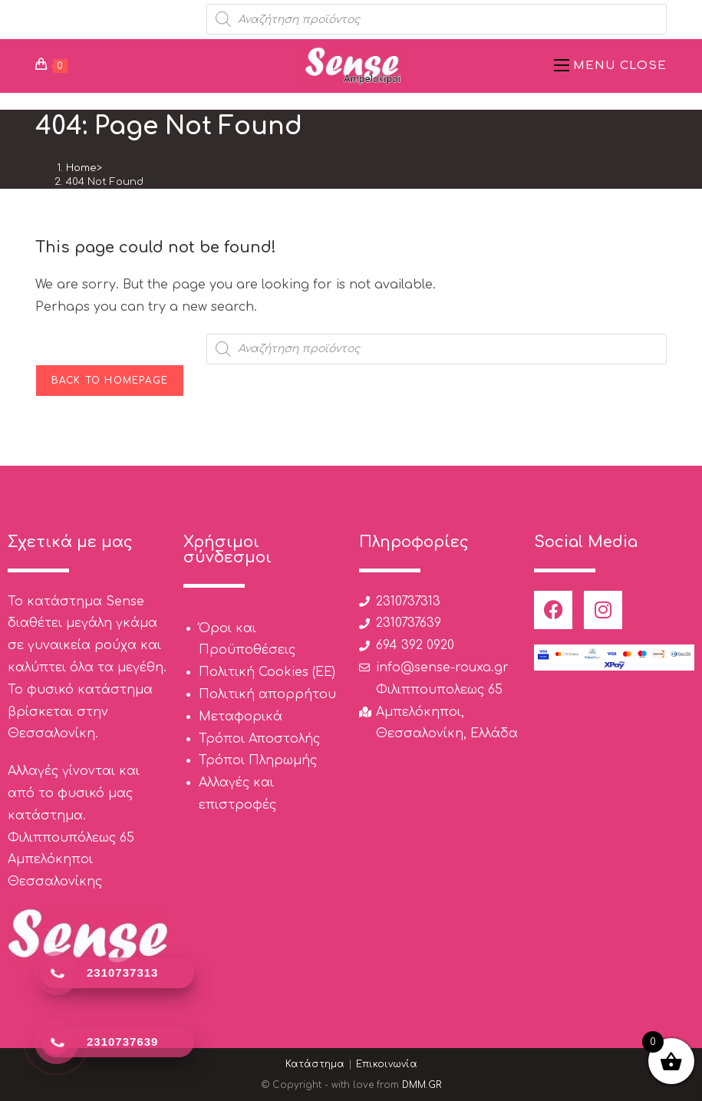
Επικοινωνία (386, 1064)
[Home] (81, 168)
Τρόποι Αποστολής (259, 739)
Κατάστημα (314, 1064)
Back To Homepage (109, 380)
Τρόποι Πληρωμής (258, 760)
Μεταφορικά (240, 717)
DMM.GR (421, 1085)
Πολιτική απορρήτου (267, 694)
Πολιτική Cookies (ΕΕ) (267, 672)
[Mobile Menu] (610, 65)
